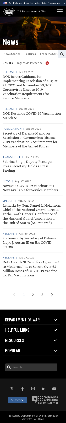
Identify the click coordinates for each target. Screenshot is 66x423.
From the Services (51, 53)
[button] (60, 11)
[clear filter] (47, 63)
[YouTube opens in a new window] (54, 389)
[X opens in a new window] (12, 389)
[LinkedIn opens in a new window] (43, 389)
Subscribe (17, 400)
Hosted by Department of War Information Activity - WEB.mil (33, 417)
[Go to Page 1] (24, 294)
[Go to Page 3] (42, 294)
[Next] (51, 294)
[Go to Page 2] (33, 294)
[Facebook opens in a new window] (22, 389)
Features (30, 53)
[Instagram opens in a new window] (33, 389)
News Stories (11, 53)
